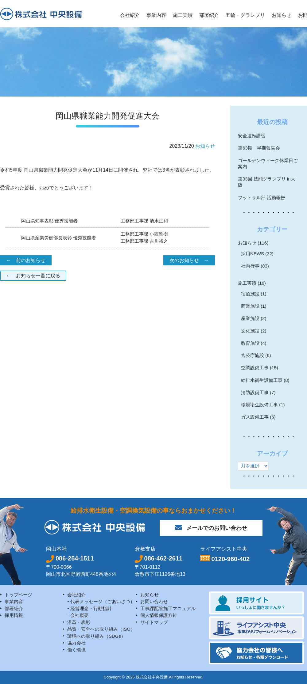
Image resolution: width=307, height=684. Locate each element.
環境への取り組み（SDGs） (96, 636)
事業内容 (14, 601)
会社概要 (79, 615)
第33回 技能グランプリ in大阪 (266, 182)
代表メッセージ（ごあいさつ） (102, 601)
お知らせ (205, 146)
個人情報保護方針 (158, 615)
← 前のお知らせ (25, 260)
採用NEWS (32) (257, 253)
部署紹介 (14, 608)
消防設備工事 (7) (258, 392)
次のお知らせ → (189, 260)
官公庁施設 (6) (256, 355)
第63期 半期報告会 (259, 147)
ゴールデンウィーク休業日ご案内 (268, 163)
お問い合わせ (154, 601)
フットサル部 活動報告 (261, 197)
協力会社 (76, 642)
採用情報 (14, 615)
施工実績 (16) (252, 283)
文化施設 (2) (253, 330)
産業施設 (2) (253, 318)
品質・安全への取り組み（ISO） (101, 629)
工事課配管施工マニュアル (168, 608)
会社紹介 (76, 594)
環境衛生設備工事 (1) (263, 404)
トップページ (18, 594)
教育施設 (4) (253, 343)
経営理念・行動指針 (91, 608)
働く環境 (76, 649)
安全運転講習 (252, 135)
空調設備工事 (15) (259, 367)
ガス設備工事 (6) (258, 417)
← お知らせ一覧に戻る (33, 275)
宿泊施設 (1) (253, 293)
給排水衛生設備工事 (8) (265, 380)
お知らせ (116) (253, 242)
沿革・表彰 (78, 622)
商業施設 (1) (253, 306)
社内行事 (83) (255, 265)
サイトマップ (154, 622)
